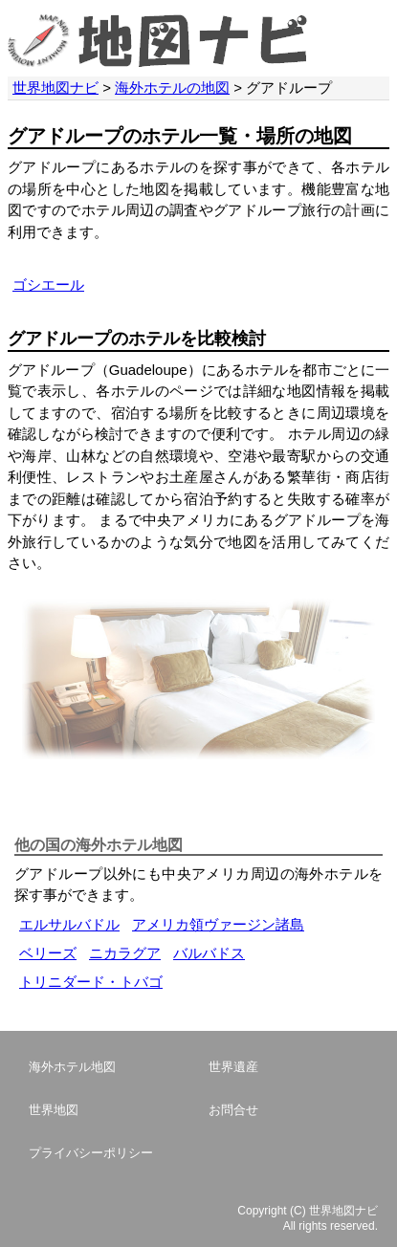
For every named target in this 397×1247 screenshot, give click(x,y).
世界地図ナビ (55, 87)
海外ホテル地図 (72, 1067)
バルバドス (209, 953)
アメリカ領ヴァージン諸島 (218, 924)
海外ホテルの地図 (172, 87)
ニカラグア (125, 953)
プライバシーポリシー (91, 1153)
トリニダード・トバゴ (91, 982)
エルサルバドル (69, 924)
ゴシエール (48, 284)
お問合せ (233, 1110)
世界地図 (53, 1110)
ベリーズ (48, 953)
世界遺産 (233, 1067)
